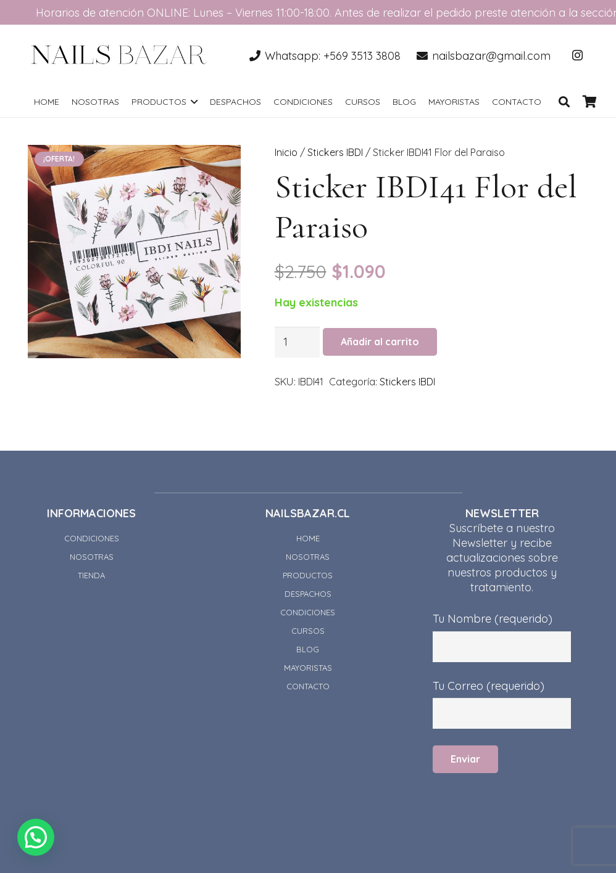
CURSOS (308, 631)
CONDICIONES (91, 538)
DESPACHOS (308, 594)
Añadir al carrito (380, 341)
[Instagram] (577, 55)
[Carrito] (590, 101)
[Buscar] (564, 101)
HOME (308, 538)
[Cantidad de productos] (297, 342)
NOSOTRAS (92, 557)
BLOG (307, 649)
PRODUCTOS (308, 575)
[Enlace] (119, 55)
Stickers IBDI (335, 152)
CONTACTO (308, 686)
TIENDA (91, 575)
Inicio (286, 152)
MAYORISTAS (308, 668)
